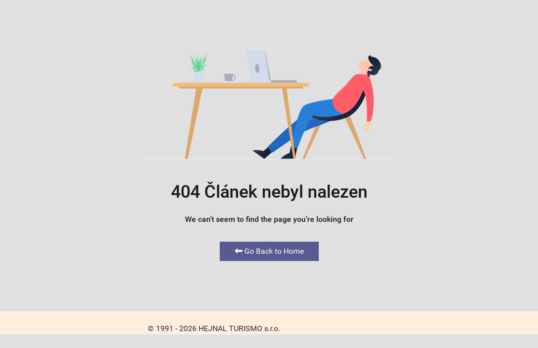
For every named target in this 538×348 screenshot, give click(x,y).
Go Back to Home (269, 251)
